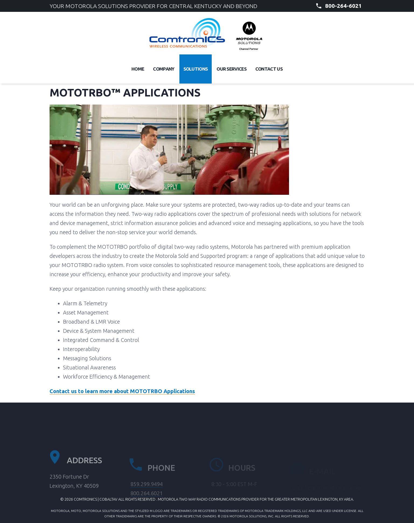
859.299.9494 (146, 495)
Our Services (231, 68)
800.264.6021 (146, 504)
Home (137, 68)
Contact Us (269, 68)
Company (163, 68)
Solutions (195, 68)
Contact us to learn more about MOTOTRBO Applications (122, 391)
